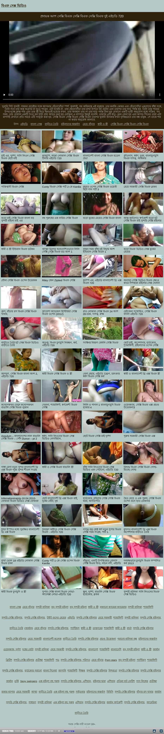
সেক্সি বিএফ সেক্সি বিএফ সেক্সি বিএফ (130, 124)
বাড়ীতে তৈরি (51, 124)
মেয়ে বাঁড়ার (89, 124)
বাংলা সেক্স (36, 124)
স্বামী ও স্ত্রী (103, 124)
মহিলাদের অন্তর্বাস (70, 124)
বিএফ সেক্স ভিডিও (13, 6)
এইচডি (24, 124)
